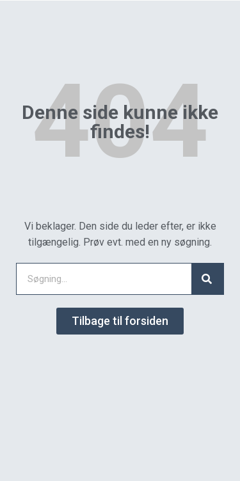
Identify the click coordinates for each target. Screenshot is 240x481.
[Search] (207, 279)
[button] (120, 321)
